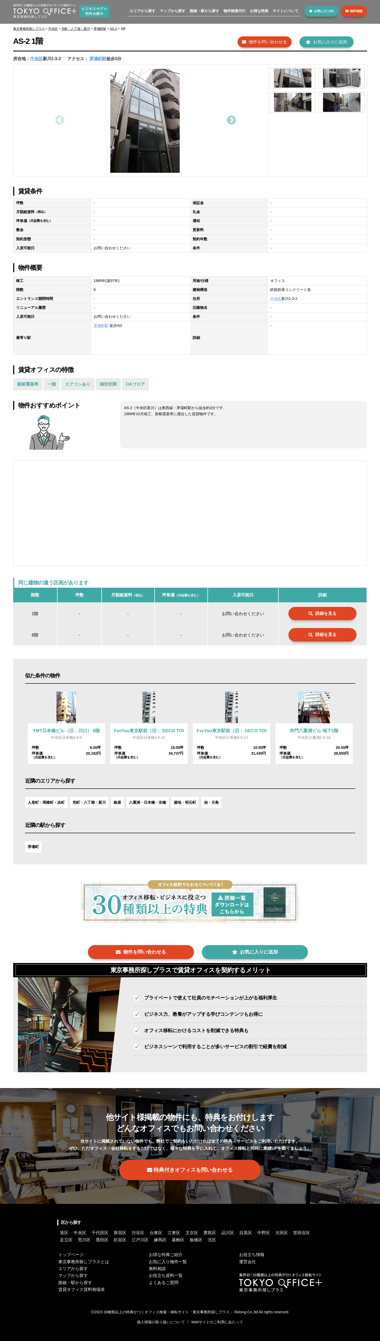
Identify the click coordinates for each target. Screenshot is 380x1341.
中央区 (53, 29)
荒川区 (84, 1240)
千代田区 (100, 1232)
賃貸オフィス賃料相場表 (81, 1289)
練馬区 (160, 1240)
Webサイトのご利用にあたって (217, 1322)
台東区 (156, 1232)
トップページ (71, 1254)
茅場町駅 (100, 29)
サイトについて (285, 11)
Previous (59, 120)
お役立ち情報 (251, 1254)
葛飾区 (178, 1240)
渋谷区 (138, 1232)
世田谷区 (301, 1232)
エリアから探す (142, 11)
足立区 (66, 1240)
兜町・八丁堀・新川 (75, 29)
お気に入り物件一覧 (168, 1261)
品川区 (227, 1232)
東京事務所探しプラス (29, 29)
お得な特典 (259, 11)
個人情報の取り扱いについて (161, 1322)
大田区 (281, 1232)
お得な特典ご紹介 (166, 1254)
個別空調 (108, 384)
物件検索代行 (235, 11)
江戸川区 (140, 1240)
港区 (64, 1232)
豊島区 (209, 1232)
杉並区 (120, 1240)
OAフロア (135, 384)
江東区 (174, 1232)
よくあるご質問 (163, 1282)
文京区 (192, 1232)
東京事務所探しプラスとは (83, 1261)
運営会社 (247, 1261)
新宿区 (120, 1232)
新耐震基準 (27, 384)
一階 (52, 384)
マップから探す (173, 11)
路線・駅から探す (204, 11)
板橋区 (196, 1240)
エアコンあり (78, 384)
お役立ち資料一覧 (166, 1275)
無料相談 (157, 1268)
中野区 (263, 1232)
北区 (212, 1240)
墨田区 (102, 1240)
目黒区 (245, 1232)
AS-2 (113, 29)
